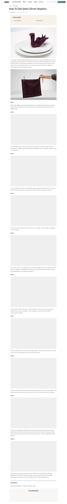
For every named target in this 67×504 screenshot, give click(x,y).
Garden (35, 2)
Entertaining (15, 6)
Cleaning (30, 2)
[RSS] (56, 2)
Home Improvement (16, 2)
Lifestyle (41, 2)
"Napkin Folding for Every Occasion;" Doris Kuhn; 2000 (23, 485)
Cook (10, 6)
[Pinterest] (52, 2)
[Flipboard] (54, 2)
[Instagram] (50, 2)
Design (24, 2)
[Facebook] (48, 2)
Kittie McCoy (13, 12)
